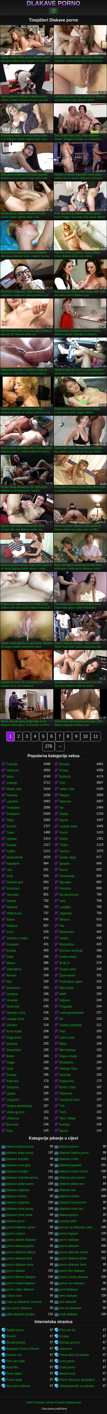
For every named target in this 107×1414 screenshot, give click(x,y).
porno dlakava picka (20, 1246)
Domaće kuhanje (71, 950)
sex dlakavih (67, 1302)
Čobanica (13, 814)
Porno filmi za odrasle (74, 1355)
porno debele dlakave (21, 1240)
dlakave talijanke (17, 1202)
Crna (9, 932)
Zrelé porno (67, 1367)
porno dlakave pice (19, 1258)
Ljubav (10, 1093)
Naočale (65, 1075)
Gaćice (64, 851)
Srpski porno (15, 1330)
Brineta (64, 764)
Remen (11, 975)
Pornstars (13, 888)
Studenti (12, 994)
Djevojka (65, 882)
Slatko (63, 839)
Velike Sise (67, 789)
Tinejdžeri (13, 808)
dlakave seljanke (17, 1190)
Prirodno (65, 888)
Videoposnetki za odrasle (76, 1386)
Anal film (12, 1367)
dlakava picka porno (20, 1146)
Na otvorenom (69, 894)
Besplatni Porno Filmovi (22, 1349)
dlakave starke (69, 1196)
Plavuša (11, 795)
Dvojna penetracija (19, 1106)
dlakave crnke (68, 1159)
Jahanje (11, 783)
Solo (62, 901)
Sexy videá (14, 1373)
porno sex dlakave (71, 1283)
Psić (62, 783)
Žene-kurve (67, 975)
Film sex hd (67, 1330)
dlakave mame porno (73, 1171)
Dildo (9, 957)
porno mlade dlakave (20, 1283)
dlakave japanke (70, 1165)
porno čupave (68, 1233)
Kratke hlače (68, 957)
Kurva (63, 870)
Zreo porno (67, 1361)
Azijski (10, 851)
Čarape (11, 845)
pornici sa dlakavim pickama (77, 1227)
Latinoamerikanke (71, 1013)
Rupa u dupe (68, 1056)
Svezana (12, 1087)
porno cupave (15, 1233)
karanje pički (68, 1221)
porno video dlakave (20, 1289)
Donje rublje (67, 857)
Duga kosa (13, 1037)
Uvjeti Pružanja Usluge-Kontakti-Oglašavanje (53, 1402)
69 (61, 1019)
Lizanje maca (68, 826)
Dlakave (11, 907)
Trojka (63, 845)
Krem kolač (14, 1031)
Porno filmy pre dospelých (77, 1380)
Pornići (11, 1336)
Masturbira (66, 944)
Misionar (65, 801)
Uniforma (12, 1118)
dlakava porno (69, 1146)
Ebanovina (13, 1050)
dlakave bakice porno (73, 1153)
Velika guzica (15, 1112)
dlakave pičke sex (71, 1184)
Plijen (10, 820)
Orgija (10, 1062)
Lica (9, 870)
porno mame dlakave (73, 1277)
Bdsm (10, 1056)
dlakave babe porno (19, 1153)
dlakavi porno (15, 1221)
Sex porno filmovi (18, 1386)
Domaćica (13, 988)
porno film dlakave (71, 1271)
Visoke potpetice (70, 1025)
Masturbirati (14, 857)
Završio (11, 826)
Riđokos (11, 926)
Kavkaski (12, 944)
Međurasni (66, 932)
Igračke (64, 863)
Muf (9, 981)
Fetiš (62, 1112)
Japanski (65, 913)
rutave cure (14, 1296)
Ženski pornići (15, 1342)
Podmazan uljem (70, 981)
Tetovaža (12, 894)
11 (95, 736)
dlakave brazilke (17, 1159)
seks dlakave (68, 1296)
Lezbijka (65, 907)
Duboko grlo (14, 882)
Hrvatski (11, 1000)
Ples (62, 1031)
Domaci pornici (69, 1342)
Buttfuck (64, 776)
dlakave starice (16, 1196)
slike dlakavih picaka (20, 1314)
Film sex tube (15, 1361)
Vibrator (11, 1025)
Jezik (9, 1068)
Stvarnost (13, 1006)
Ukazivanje (67, 876)
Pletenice (65, 1093)
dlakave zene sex (71, 1209)
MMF (62, 994)
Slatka (63, 814)
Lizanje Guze (15, 1019)
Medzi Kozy (67, 1373)
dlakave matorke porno (22, 1177)
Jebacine (65, 1349)
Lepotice (12, 801)
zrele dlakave (68, 1314)
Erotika (11, 950)
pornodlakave (68, 1289)
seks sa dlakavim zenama (24, 1302)
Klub (9, 1131)
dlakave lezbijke (17, 1171)
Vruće (63, 832)
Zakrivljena (13, 969)
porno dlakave (69, 1246)
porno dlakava (69, 1240)
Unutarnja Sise (69, 1100)
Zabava (64, 1000)
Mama (63, 820)
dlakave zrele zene (19, 1215)
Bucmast (12, 1124)
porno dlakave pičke (73, 1258)
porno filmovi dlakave (20, 1277)
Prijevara (12, 1081)
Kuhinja (64, 1124)
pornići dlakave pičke (20, 1227)
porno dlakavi (15, 1271)
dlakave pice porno (72, 1177)
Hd (61, 808)
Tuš (62, 1106)
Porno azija (14, 1380)
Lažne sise (66, 1037)
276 (48, 746)
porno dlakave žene (72, 1264)
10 (85, 736)
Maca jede (66, 988)
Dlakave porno (54, 3)
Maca (10, 776)
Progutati (65, 1006)
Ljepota (11, 839)
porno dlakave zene (19, 1264)
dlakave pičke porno (20, 1184)
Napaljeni (12, 863)
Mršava (64, 919)
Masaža (11, 1044)
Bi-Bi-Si (64, 963)
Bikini (63, 1044)
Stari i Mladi (67, 1118)
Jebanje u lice (15, 1013)
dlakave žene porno (72, 1202)
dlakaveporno (68, 1215)
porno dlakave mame (73, 1252)
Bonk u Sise (67, 1087)
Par (61, 926)
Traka (10, 832)
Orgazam (12, 1100)
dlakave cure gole (18, 1165)
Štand (10, 919)
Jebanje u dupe (17, 938)
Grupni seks (67, 969)
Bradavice (66, 1062)
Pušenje (11, 764)
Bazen (63, 1131)
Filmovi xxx (14, 1355)
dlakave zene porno (19, 1209)
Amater (11, 901)
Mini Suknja (67, 1050)
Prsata (63, 770)
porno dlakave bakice (20, 1252)
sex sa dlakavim (70, 1308)
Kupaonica (66, 1081)
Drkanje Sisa (68, 1068)
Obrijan (64, 795)
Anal (9, 876)
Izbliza (63, 938)
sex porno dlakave (18, 1308)
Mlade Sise (14, 789)
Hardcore (12, 770)
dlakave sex (67, 1190)
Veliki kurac (14, 913)
